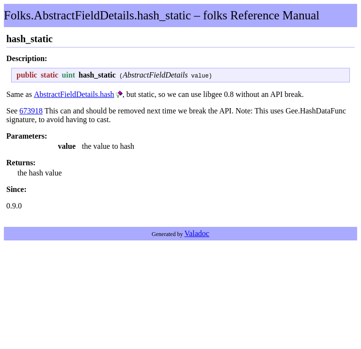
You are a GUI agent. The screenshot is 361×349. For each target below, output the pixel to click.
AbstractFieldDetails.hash (74, 94)
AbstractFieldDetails (155, 75)
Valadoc (196, 233)
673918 (31, 111)
